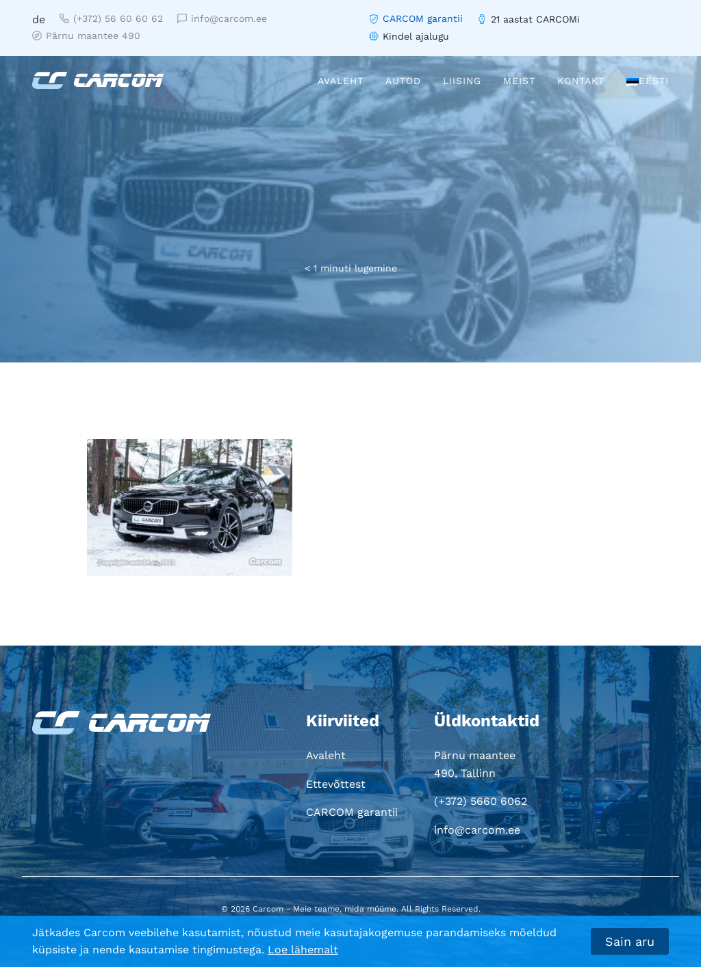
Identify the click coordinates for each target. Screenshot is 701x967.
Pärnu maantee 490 (86, 35)
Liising (462, 80)
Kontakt (580, 80)
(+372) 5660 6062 (480, 801)
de (38, 19)
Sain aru (629, 941)
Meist (519, 80)
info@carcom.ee (222, 18)
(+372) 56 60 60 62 (111, 18)
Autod (403, 80)
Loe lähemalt (303, 949)
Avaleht (341, 80)
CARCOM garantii (423, 18)
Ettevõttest (336, 784)
